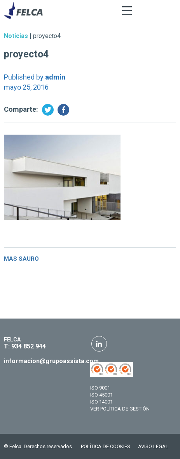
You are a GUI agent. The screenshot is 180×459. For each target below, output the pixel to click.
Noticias (16, 36)
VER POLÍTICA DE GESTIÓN (120, 409)
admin (55, 77)
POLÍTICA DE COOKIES (105, 446)
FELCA (12, 339)
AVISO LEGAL (153, 446)
